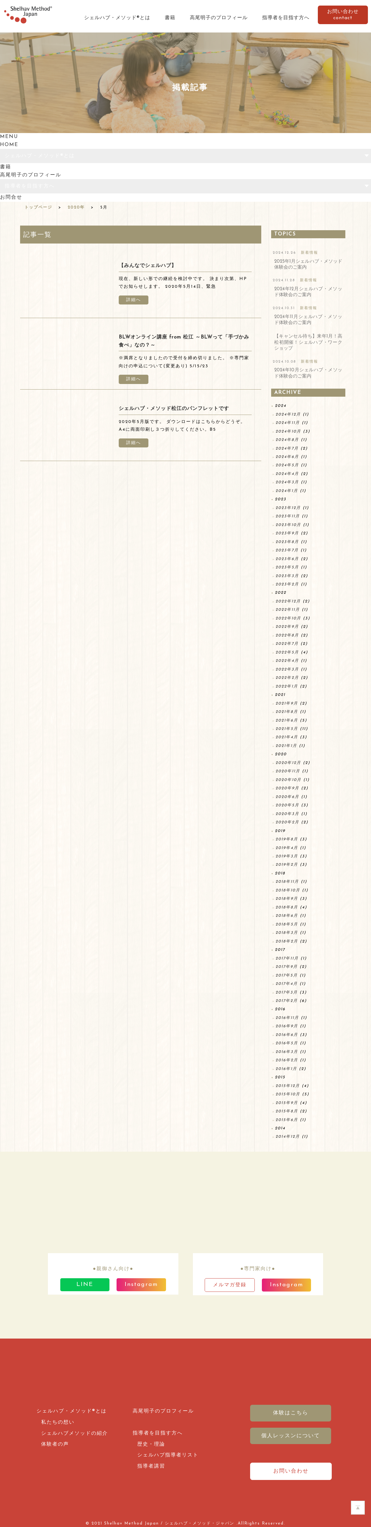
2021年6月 (286, 720)
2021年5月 (286, 729)
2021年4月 (286, 737)
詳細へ (133, 300)
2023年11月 (287, 516)
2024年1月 (286, 491)
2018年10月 (287, 890)
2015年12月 (287, 1086)
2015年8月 (286, 1111)
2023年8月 (287, 542)
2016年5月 (286, 1043)
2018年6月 (286, 916)
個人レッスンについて (290, 1436)
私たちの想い (58, 1422)
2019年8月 (286, 839)
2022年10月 (288, 618)
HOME (9, 144)
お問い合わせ (291, 1471)
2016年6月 (286, 1035)
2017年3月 (286, 992)
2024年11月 (287, 423)
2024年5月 (287, 465)
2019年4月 (286, 848)
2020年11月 (287, 771)
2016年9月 (286, 1026)
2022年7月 (287, 644)
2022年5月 (287, 652)
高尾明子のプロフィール (219, 17)
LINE (84, 1285)
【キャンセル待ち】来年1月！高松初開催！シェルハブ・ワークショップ (308, 342)
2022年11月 (287, 610)
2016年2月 (286, 1060)
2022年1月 (286, 686)
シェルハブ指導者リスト (167, 1455)
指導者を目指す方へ (285, 17)
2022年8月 (287, 635)
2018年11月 (287, 882)
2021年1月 (286, 746)
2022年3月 (287, 669)
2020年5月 (287, 805)
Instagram (141, 1285)
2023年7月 (287, 550)
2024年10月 (288, 431)
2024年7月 (287, 448)
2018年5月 (286, 924)
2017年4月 (286, 984)
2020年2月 (287, 822)
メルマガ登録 (229, 1285)
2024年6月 (287, 457)
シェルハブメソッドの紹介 (74, 1433)
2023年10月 (288, 525)
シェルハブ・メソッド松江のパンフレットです (174, 408)
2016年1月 (286, 1069)
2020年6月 (287, 797)
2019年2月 (286, 865)
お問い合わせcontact (343, 14)
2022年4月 (287, 661)
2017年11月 (287, 958)
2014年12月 (287, 1137)
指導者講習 (151, 1466)
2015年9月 (286, 1103)
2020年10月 (288, 780)
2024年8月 (287, 440)
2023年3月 (287, 576)
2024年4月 (287, 474)
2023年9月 (287, 533)
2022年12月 (288, 601)
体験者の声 (55, 1444)
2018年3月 (286, 933)
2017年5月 (286, 975)
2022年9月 (287, 627)
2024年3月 (287, 482)
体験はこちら (290, 1413)
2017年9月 (286, 967)
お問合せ (11, 197)
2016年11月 (287, 1018)
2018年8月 (286, 907)
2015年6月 (286, 1120)
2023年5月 (287, 567)
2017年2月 (286, 1001)
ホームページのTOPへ (358, 1508)
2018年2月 (286, 941)
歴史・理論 (151, 1444)
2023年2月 (287, 584)
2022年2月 (287, 678)
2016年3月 (286, 1052)
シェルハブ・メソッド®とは (117, 17)
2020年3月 (287, 814)
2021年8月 (286, 712)
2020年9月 (287, 788)
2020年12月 (288, 763)
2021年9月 (286, 703)
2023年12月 (288, 508)
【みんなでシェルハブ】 (148, 265)
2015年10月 (287, 1094)
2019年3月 (286, 856)
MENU (9, 136)
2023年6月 (287, 559)
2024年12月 (288, 414)
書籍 (170, 17)
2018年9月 (286, 899)
